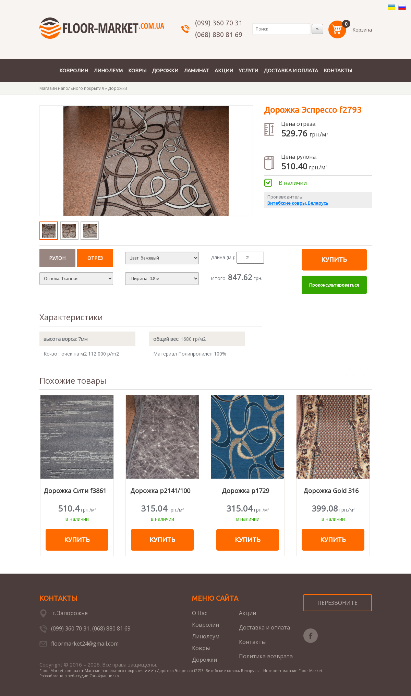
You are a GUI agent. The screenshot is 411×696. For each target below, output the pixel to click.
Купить (334, 259)
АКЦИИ (224, 70)
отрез (95, 258)
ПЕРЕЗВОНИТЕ (337, 603)
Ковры (201, 648)
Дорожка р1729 (245, 491)
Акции (247, 613)
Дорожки (117, 88)
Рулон (57, 258)
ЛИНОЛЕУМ (108, 70)
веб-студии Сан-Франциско (93, 675)
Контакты (252, 642)
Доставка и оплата (264, 627)
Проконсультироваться (334, 285)
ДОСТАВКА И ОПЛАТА (291, 70)
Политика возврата (266, 656)
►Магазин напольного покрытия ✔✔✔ (117, 670)
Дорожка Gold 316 (331, 491)
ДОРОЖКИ (165, 70)
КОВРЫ (137, 70)
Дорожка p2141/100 (160, 491)
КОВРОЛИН (73, 70)
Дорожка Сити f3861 (75, 491)
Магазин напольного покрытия (71, 88)
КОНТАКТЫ (338, 70)
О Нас (199, 613)
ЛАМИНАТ (196, 70)
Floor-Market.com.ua (58, 670)
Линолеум (205, 636)
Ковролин (205, 624)
